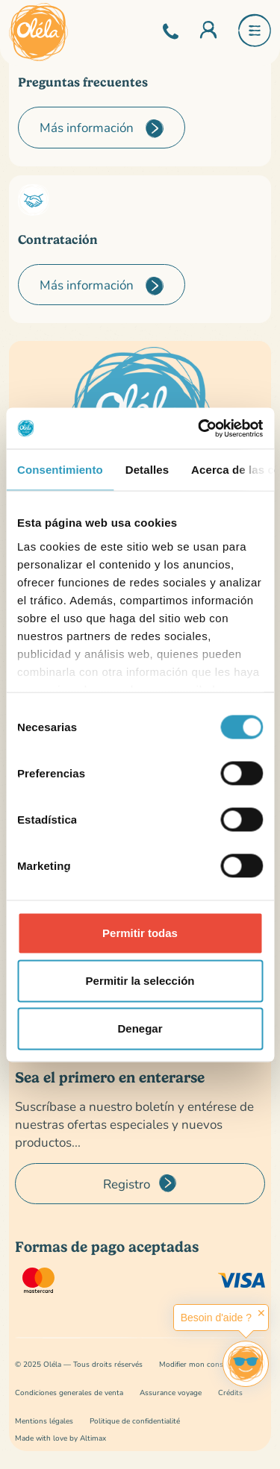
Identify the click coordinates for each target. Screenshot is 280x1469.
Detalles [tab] (147, 469)
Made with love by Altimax (60, 1438)
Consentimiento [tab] (60, 469)
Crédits (230, 1392)
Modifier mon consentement (207, 1364)
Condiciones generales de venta (69, 1392)
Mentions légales (44, 1421)
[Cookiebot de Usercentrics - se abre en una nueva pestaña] (199, 428)
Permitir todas (140, 933)
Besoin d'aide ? (216, 1318)
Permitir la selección (140, 980)
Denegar (139, 1028)
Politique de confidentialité (135, 1421)
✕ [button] (261, 1313)
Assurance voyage (171, 1392)
